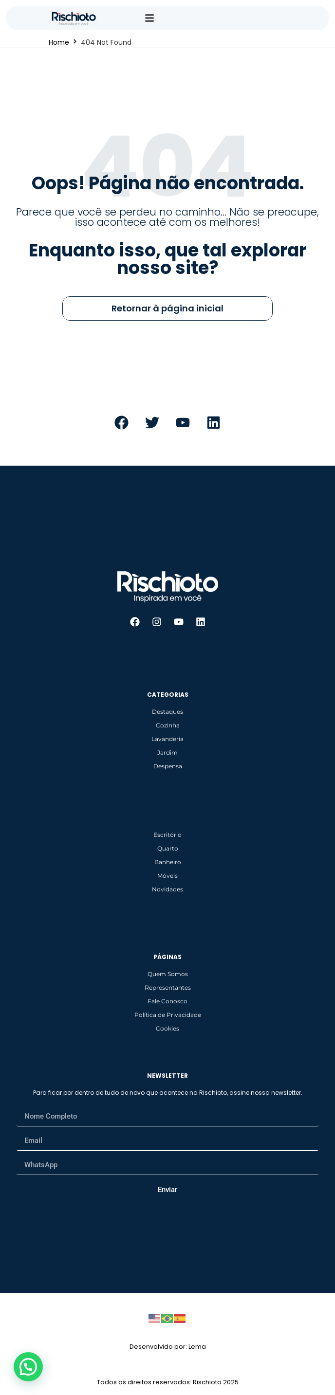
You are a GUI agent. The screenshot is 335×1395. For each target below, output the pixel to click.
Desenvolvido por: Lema (168, 1346)
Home (59, 42)
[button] (28, 1366)
